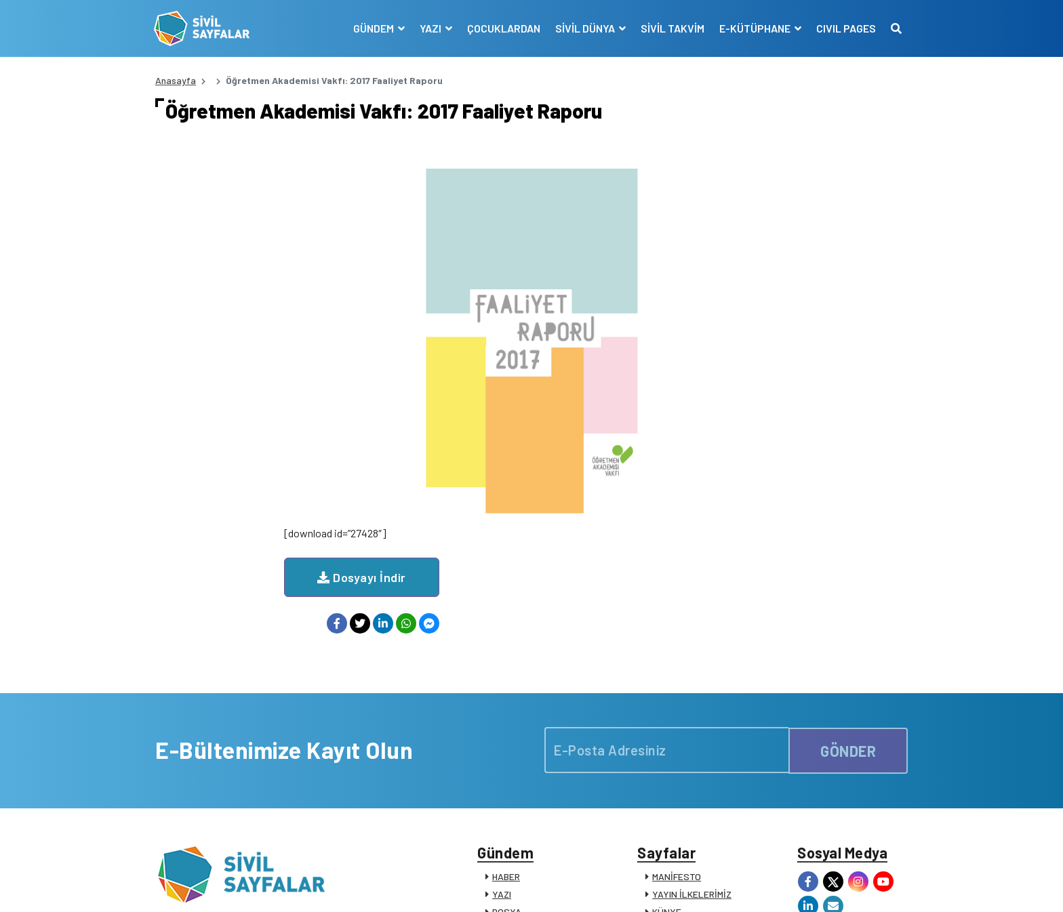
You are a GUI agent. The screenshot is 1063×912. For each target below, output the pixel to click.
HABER (506, 698)
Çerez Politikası (729, 887)
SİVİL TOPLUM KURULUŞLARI (712, 751)
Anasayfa (175, 80)
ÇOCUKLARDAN (502, 28)
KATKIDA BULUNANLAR (540, 804)
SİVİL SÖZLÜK (681, 786)
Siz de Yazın (883, 887)
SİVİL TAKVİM (671, 28)
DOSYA (506, 733)
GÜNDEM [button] (373, 28)
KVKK (785, 887)
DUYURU (509, 786)
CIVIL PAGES (845, 28)
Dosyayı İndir (490, 191)
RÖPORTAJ (515, 768)
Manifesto (827, 887)
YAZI (501, 716)
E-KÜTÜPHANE (683, 768)
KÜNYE (666, 733)
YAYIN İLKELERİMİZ (691, 716)
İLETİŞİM (670, 804)
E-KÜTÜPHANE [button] (754, 28)
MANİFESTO (676, 698)
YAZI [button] (430, 28)
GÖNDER (848, 570)
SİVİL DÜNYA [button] (585, 28)
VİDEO (504, 751)
